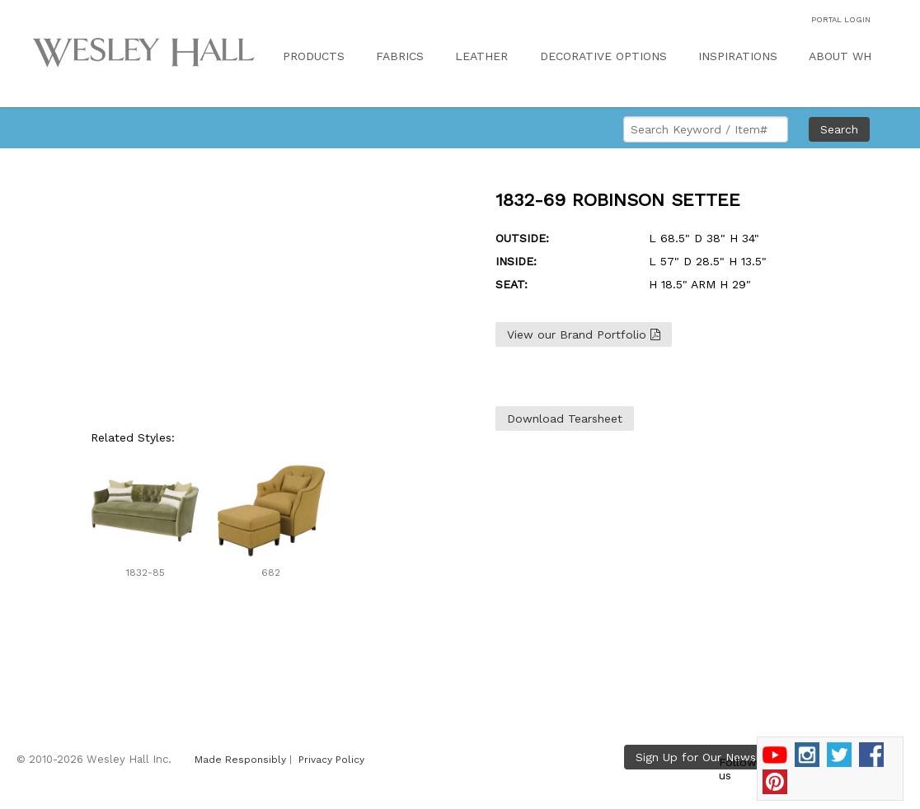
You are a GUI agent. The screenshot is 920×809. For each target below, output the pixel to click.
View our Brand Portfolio (583, 334)
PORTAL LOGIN (841, 19)
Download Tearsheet (564, 418)
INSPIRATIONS (737, 56)
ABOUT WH (840, 56)
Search (839, 129)
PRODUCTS (314, 56)
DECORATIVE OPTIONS (603, 56)
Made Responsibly (240, 759)
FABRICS (400, 56)
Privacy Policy (331, 759)
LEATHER (481, 56)
